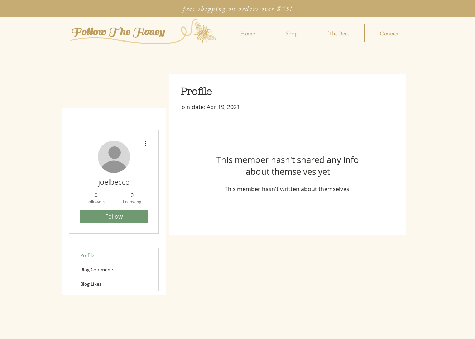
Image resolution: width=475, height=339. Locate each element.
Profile (87, 255)
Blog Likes (90, 284)
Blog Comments (97, 269)
